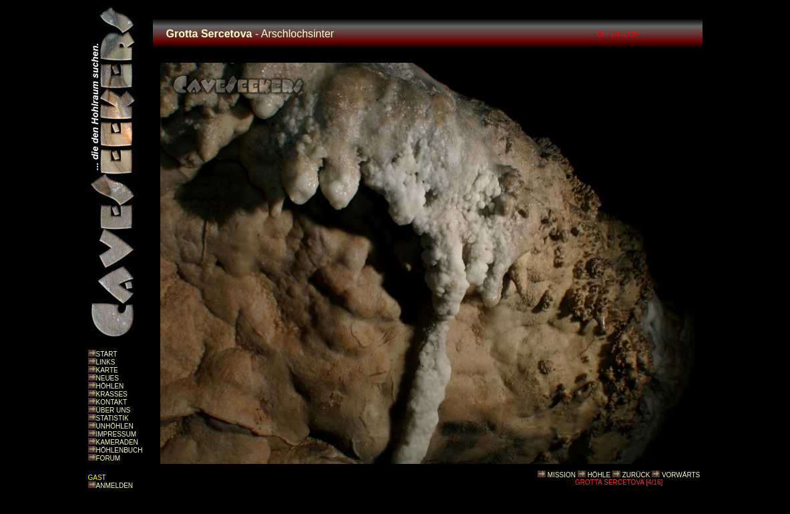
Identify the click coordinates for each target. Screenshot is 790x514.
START (107, 354)
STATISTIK (112, 418)
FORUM (108, 458)
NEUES (107, 378)
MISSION (562, 475)
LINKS (106, 362)
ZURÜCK (636, 475)
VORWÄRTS (681, 475)
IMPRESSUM (116, 434)
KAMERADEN (117, 442)
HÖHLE (599, 475)
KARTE (107, 370)
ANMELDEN (115, 485)
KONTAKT (111, 402)
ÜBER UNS (113, 410)
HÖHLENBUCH (119, 450)
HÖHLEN (110, 386)
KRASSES (112, 394)
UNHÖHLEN (115, 426)
